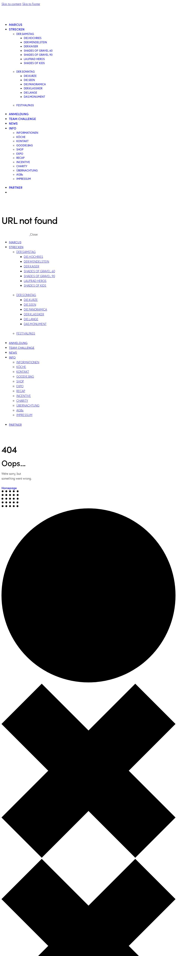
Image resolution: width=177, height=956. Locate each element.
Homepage (9, 488)
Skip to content (11, 4)
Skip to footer (31, 4)
